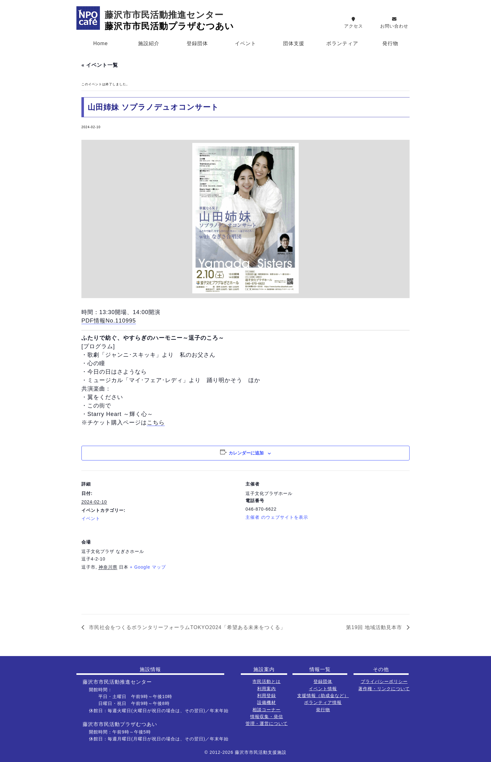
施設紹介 (148, 43)
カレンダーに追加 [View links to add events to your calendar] (246, 452)
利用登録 (266, 695)
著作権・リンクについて (384, 688)
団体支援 (293, 43)
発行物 (390, 43)
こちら (156, 422)
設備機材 (266, 702)
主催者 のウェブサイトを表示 (277, 517)
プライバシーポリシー (384, 681)
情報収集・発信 (266, 716)
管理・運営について (267, 723)
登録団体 (197, 43)
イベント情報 (323, 688)
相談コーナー (266, 709)
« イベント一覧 (99, 65)
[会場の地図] (377, 572)
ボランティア (342, 43)
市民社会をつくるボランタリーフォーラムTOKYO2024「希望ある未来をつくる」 (186, 627)
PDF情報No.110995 (108, 321)
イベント (245, 43)
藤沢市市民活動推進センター (164, 15)
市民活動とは (266, 681)
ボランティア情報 (323, 702)
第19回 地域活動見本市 (375, 627)
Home (100, 43)
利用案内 (266, 688)
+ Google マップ (148, 567)
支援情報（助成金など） (323, 695)
